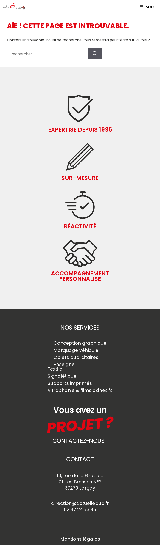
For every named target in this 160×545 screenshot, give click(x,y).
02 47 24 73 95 (80, 509)
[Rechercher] (95, 53)
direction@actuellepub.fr (80, 503)
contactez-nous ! (80, 441)
